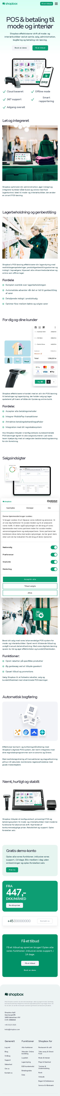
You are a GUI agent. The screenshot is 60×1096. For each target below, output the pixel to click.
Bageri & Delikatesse (46, 1081)
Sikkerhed (8, 1064)
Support (8, 1060)
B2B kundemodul (28, 1066)
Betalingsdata (27, 1071)
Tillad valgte (30, 586)
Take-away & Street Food (45, 1053)
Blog (6, 1052)
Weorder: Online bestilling (28, 1053)
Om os (7, 1069)
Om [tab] (49, 508)
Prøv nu (12, 870)
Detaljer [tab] (30, 508)
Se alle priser (14, 905)
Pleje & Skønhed (44, 1062)
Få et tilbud (30, 963)
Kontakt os (45, 921)
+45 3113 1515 (10, 1025)
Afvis (30, 593)
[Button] (56, 4)
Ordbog (7, 1056)
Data (23, 1075)
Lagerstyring (26, 1062)
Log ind (7, 1047)
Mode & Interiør (44, 1058)
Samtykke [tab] (10, 508)
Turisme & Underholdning (43, 1067)
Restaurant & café (45, 1047)
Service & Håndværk (46, 1085)
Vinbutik (41, 1077)
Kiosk (40, 1073)
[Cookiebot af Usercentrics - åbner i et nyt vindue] (47, 501)
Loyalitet (25, 1058)
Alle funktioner (27, 1047)
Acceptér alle (30, 579)
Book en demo (30, 970)
